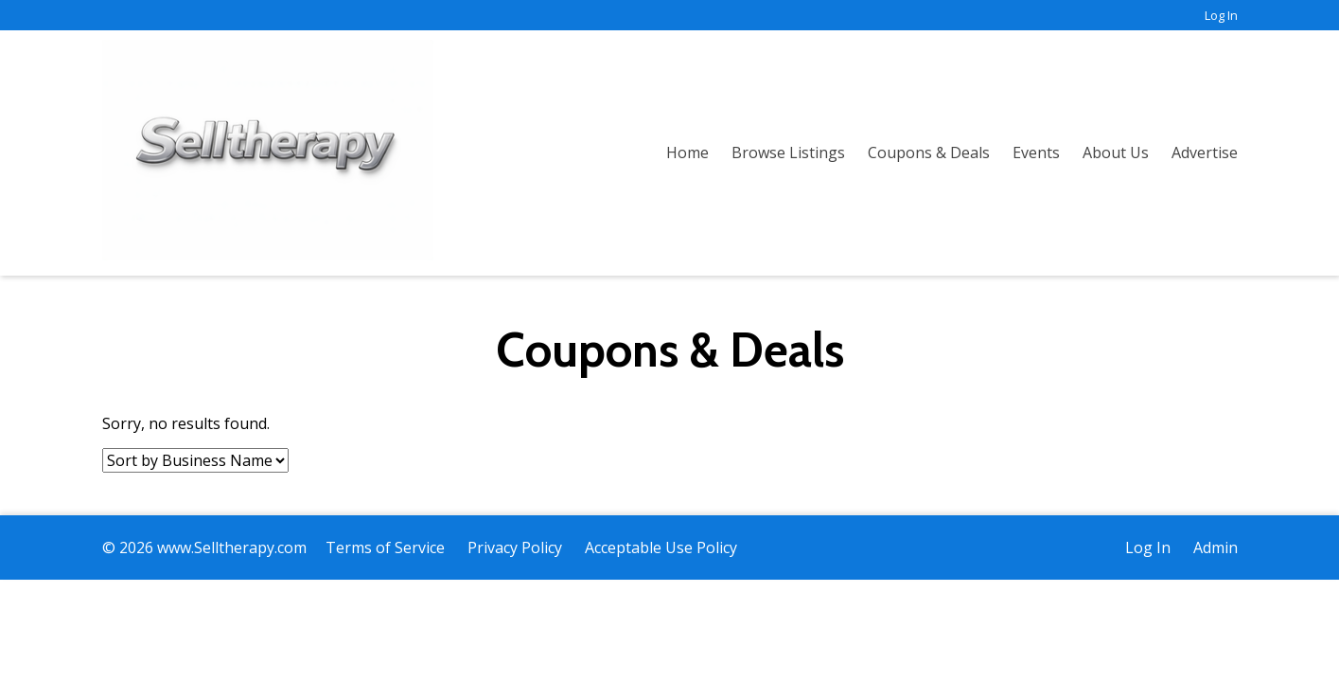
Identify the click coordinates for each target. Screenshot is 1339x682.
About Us (1116, 152)
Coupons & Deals (929, 152)
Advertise (1205, 152)
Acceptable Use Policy (661, 547)
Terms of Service (385, 547)
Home (687, 152)
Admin (1215, 547)
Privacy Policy (514, 547)
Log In (1221, 15)
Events (1036, 152)
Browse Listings (788, 152)
